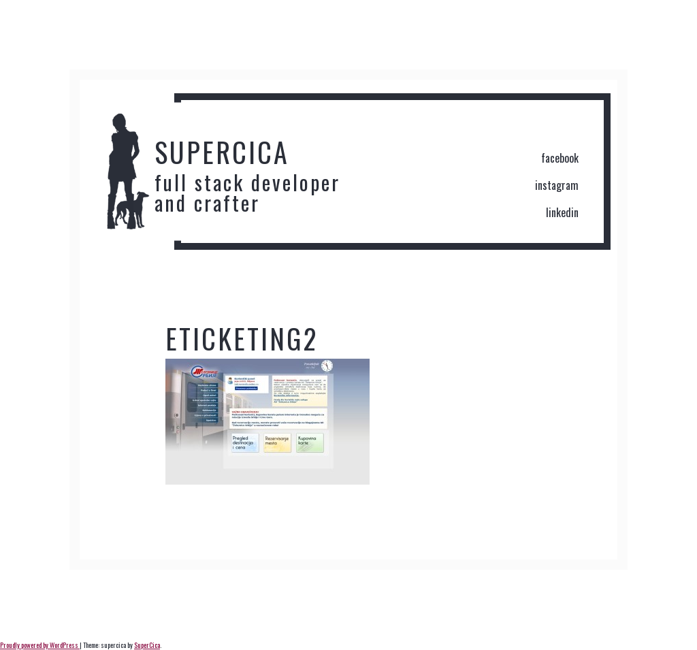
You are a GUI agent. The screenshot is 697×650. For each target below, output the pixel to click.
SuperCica (147, 645)
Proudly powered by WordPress (40, 645)
